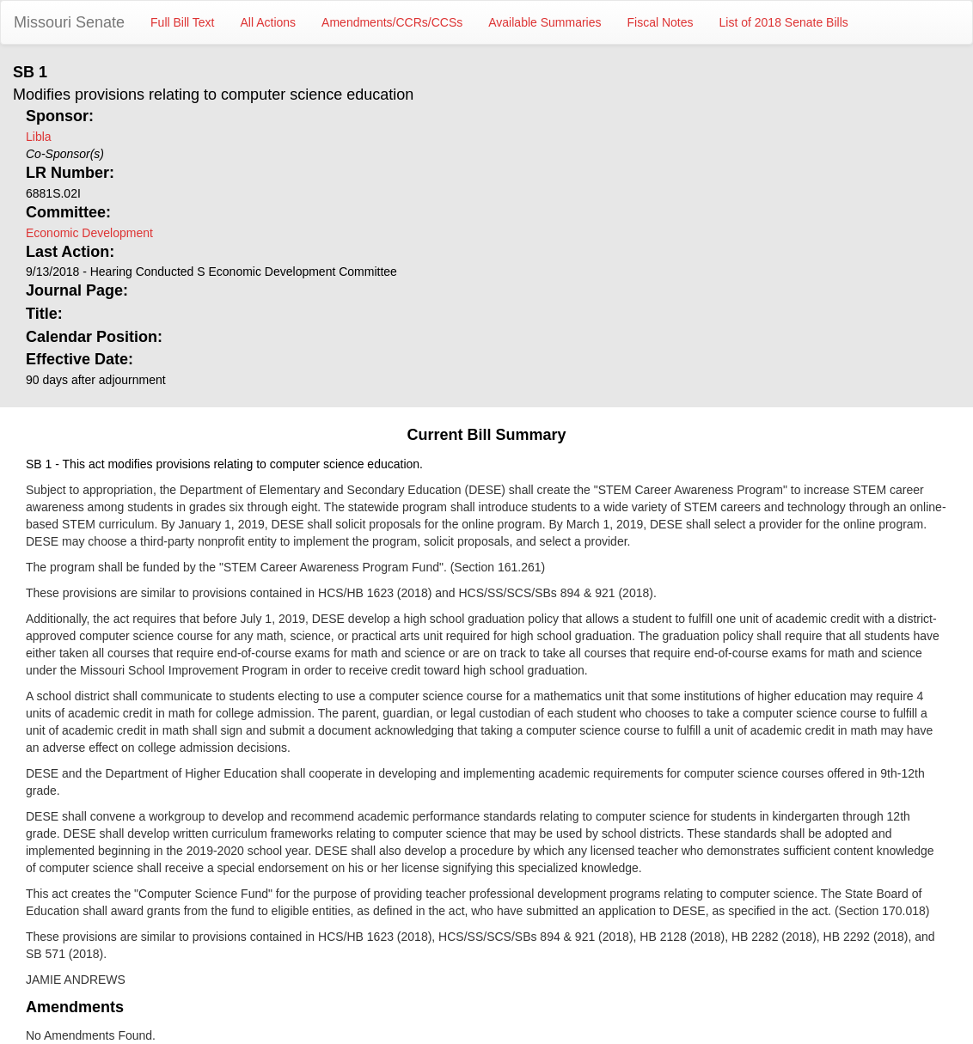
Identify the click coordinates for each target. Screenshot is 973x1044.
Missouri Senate (69, 22)
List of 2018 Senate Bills (783, 22)
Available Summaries (544, 22)
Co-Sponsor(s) (65, 154)
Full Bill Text (182, 22)
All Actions (269, 22)
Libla (39, 136)
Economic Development (89, 233)
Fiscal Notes (660, 22)
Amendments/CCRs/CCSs (391, 22)
